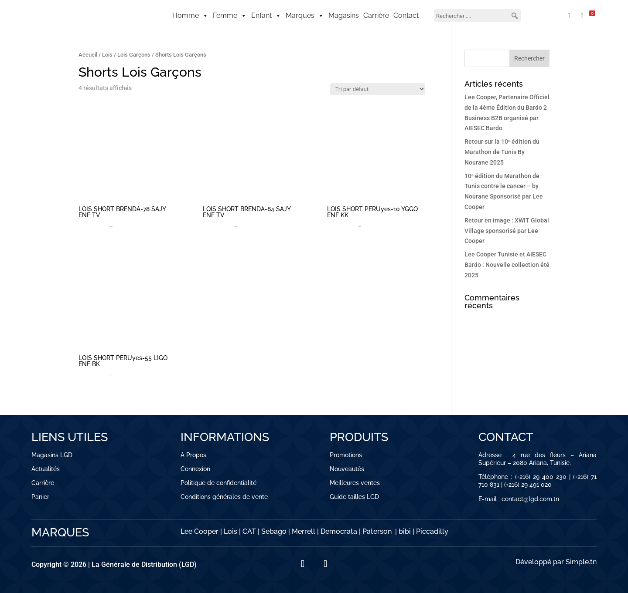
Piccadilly (432, 531)
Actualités (45, 468)
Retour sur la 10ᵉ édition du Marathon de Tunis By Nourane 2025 (501, 152)
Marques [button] (305, 15)
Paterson (377, 531)
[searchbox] (477, 15)
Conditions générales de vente (224, 496)
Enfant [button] (266, 15)
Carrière (376, 15)
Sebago (274, 531)
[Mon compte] (548, 15)
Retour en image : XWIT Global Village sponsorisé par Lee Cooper (506, 231)
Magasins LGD (51, 454)
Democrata (339, 531)
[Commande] (377, 89)
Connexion (195, 468)
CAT (249, 531)
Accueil (87, 54)
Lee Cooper (199, 531)
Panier (40, 496)
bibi (405, 531)
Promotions (346, 454)
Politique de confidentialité (218, 482)
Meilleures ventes (355, 482)
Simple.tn (581, 562)
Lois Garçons (133, 54)
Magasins (343, 15)
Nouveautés (347, 468)
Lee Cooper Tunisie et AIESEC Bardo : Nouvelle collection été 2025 (507, 265)
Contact (406, 15)
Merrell (303, 531)
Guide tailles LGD (354, 496)
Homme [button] (190, 15)
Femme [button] (230, 15)
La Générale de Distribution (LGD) (144, 564)
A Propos (193, 454)
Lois (107, 54)
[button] (514, 15)
